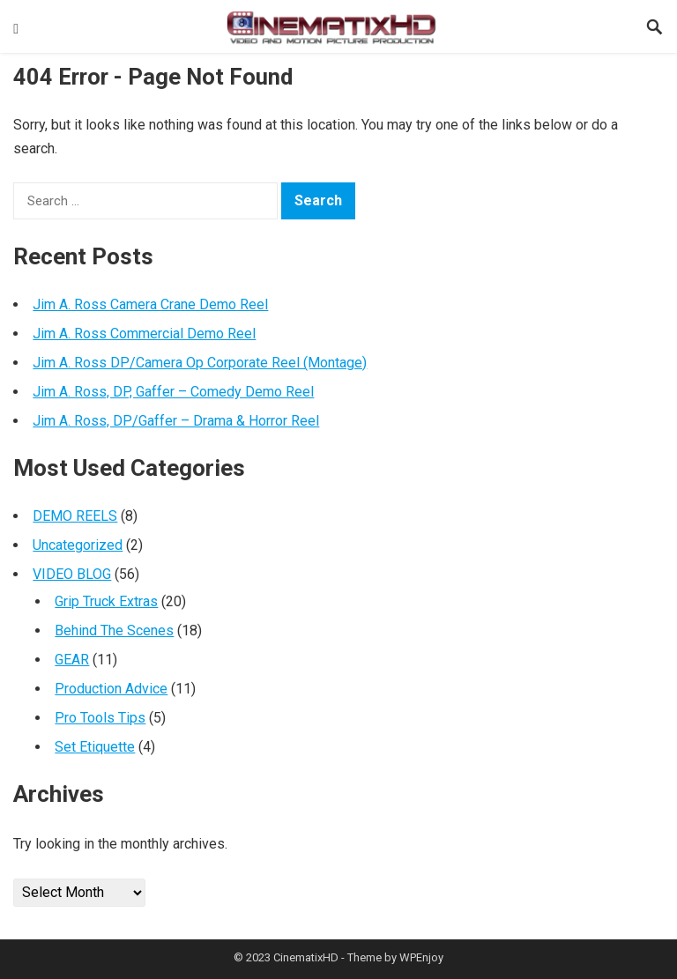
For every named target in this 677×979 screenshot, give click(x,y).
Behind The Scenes (114, 630)
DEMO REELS (75, 516)
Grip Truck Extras (106, 601)
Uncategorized (78, 545)
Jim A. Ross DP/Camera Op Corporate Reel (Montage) (200, 362)
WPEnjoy (421, 957)
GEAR (72, 659)
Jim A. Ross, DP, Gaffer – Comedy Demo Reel (173, 391)
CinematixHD (305, 957)
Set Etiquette (95, 746)
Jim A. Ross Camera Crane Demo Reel (150, 304)
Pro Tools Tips (100, 717)
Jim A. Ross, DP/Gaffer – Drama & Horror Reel (176, 420)
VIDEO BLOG (72, 574)
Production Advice (111, 688)
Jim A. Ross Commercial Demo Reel (144, 333)
